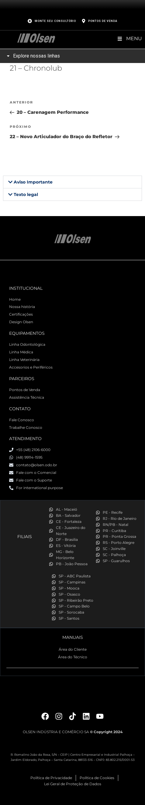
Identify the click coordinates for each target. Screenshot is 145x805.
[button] (72, 182)
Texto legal (26, 194)
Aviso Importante (33, 182)
